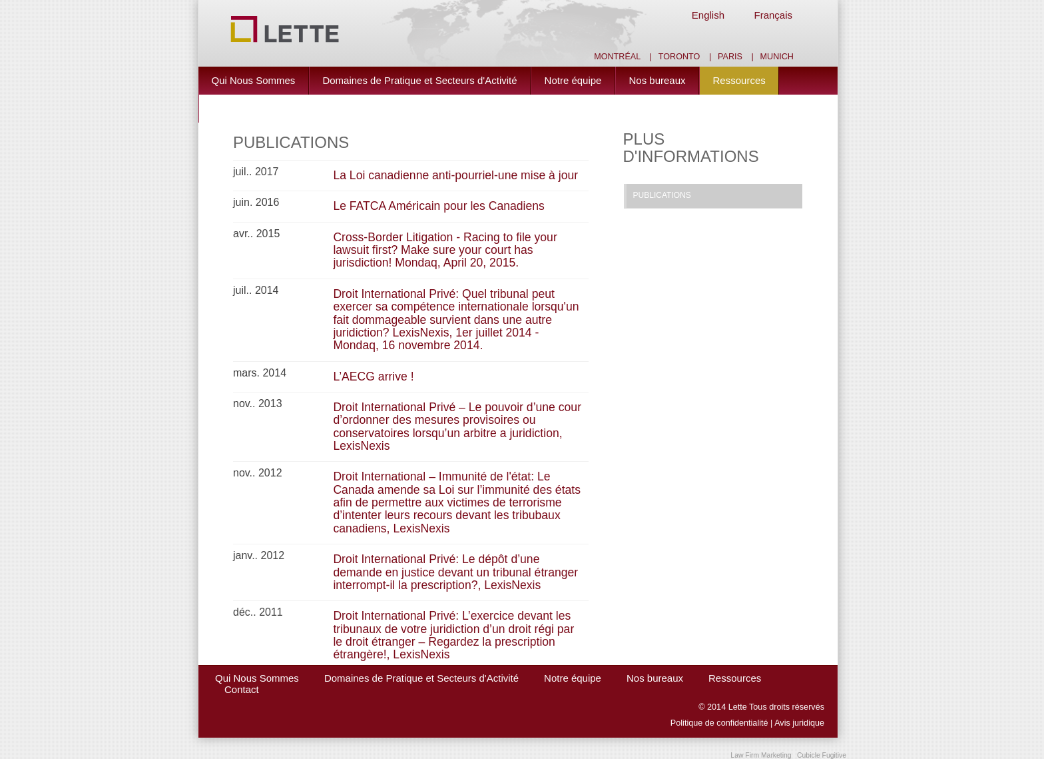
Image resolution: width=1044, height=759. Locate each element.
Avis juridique (799, 723)
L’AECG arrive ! (373, 376)
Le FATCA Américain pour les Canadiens (439, 206)
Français (773, 15)
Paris (730, 56)
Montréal (617, 56)
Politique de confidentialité (719, 723)
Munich (777, 56)
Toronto (679, 56)
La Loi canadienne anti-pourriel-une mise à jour (455, 175)
